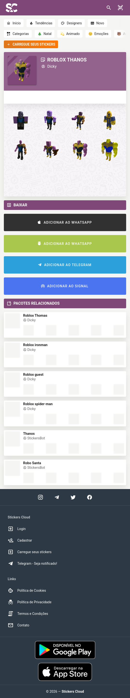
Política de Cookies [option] (27, 590)
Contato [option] (18, 625)
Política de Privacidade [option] (30, 602)
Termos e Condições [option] (28, 614)
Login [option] (17, 529)
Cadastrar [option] (20, 540)
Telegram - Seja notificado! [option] (32, 563)
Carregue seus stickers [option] (30, 552)
